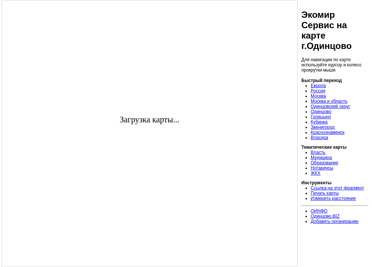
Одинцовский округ (330, 106)
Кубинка (319, 122)
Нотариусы (322, 168)
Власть (318, 152)
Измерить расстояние (333, 198)
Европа (318, 85)
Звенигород (322, 127)
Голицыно (321, 116)
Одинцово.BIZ (325, 216)
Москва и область (329, 101)
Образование (324, 162)
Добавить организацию (335, 221)
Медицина (321, 157)
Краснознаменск (327, 132)
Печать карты (325, 193)
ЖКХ (315, 173)
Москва (318, 96)
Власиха (319, 137)
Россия (318, 90)
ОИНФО (319, 211)
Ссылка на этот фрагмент (337, 188)
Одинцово (321, 111)
